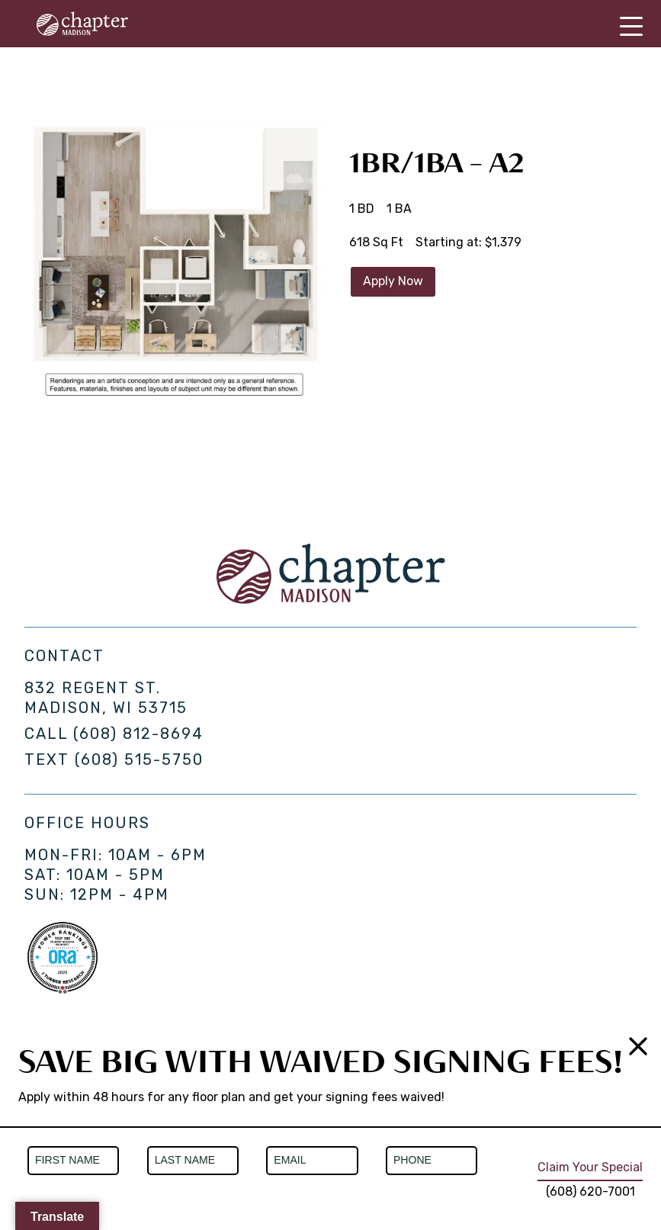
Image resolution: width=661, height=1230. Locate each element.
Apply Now (393, 281)
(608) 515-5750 (139, 759)
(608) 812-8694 (138, 733)
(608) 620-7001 (590, 1191)
